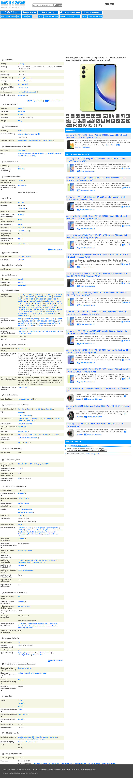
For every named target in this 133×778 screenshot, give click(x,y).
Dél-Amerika (33, 742)
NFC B (27, 442)
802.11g (37, 434)
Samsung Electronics (24, 78)
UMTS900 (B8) (28, 299)
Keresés (58, 5)
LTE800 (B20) (29, 305)
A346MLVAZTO (23, 87)
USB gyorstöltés (36, 418)
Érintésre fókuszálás (38, 532)
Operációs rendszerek (70, 12)
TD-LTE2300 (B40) (36, 307)
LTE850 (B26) (40, 305)
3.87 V (20, 709)
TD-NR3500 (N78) (24, 316)
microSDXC (48, 409)
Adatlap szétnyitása (35, 101)
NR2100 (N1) (38, 309)
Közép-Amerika (23, 742)
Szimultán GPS (22, 464)
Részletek (110, 145)
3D (19, 645)
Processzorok (48, 12)
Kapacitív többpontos (25, 399)
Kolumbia (31, 737)
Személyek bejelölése (35, 534)
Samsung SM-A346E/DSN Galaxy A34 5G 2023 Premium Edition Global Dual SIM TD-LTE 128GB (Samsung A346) (96, 236)
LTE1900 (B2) (52, 299)
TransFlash (21, 409)
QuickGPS (45, 464)
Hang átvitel (22, 331)
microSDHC (38, 409)
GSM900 (29, 295)
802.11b (29, 434)
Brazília (20, 737)
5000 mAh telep (23, 714)
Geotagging (37, 464)
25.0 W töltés (22, 426)
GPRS (19, 319)
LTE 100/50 (21, 323)
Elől (19, 596)
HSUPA (60, 319)
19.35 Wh (21, 719)
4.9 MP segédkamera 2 (25, 570)
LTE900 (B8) (27, 303)
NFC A (20, 442)
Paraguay (42, 739)
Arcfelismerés (22, 534)
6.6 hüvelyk (21, 208)
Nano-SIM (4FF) (23, 328)
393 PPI (20, 224)
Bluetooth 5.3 (22, 431)
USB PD (20, 420)
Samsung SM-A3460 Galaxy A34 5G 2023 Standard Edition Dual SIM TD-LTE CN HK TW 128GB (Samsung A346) (97, 332)
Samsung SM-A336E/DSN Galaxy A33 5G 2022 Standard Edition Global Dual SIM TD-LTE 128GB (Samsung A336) (96, 136)
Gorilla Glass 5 (22, 244)
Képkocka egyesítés (52, 528)
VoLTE (30, 333)
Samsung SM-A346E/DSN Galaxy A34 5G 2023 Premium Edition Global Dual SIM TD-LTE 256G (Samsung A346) (96, 274)
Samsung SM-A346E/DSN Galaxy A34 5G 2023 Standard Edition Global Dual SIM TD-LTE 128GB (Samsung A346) (96, 217)
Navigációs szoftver (34, 140)
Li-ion (20, 700)
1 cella (20, 706)
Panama (35, 739)
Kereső (3, 16)
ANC (59, 331)
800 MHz (21, 260)
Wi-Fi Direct (22, 438)
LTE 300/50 (42, 323)
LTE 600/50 (52, 323)
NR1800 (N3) (50, 309)
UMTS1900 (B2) (29, 297)
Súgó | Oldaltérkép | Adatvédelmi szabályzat (81, 769)
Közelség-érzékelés (24, 655)
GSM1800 (38, 295)
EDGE (36, 319)
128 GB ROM (22, 185)
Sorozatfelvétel (26, 532)
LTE (59, 321)
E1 (19, 474)
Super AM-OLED (23, 231)
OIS (30, 528)
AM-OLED (21, 228)
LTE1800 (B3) (22, 301)
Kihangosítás (53, 331)
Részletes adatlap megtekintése (77, 445)
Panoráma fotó (51, 532)
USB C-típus (22, 285)
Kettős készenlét (23, 349)
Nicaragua (29, 739)
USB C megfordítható (25, 423)
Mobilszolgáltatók (92, 12)
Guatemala (53, 737)
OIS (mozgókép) (39, 528)
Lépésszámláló (38, 655)
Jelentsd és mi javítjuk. (92, 454)
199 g (20, 121)
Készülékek (10, 12)
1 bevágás (21, 202)
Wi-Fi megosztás (32, 438)
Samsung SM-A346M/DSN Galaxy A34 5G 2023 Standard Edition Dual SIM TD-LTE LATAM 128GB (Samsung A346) (78, 763)
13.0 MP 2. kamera (24, 606)
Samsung (21, 64)
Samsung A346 (23, 84)
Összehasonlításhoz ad (54, 101)
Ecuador (46, 737)
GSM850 (21, 295)
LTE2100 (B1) (40, 299)
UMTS (53, 319)
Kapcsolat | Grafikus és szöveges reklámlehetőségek (48, 769)
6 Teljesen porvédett (24, 668)
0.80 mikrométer (23, 498)
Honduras (21, 739)
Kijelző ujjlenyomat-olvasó (26, 653)
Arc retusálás (50, 626)
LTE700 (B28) (52, 305)
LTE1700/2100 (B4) (36, 301)
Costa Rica (39, 737)
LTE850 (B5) (49, 301)
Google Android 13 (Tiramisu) (27, 134)
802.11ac (55, 434)
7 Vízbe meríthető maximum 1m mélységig (32, 673)
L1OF (19, 469)
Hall (39, 653)
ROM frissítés (29, 12)
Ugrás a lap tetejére (8, 769)
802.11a (20, 434)
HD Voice (22, 333)
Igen (19, 166)
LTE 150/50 (32, 323)
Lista (18, 16)
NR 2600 (39, 325)
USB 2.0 (20, 412)
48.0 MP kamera (23, 503)
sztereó (20, 279)
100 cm (20, 680)
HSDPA (31, 321)
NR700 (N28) (50, 311)
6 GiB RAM (21, 169)
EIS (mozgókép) (23, 528)
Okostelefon (22, 95)
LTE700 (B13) (50, 303)
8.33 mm (21, 214)
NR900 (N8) (39, 311)
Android (20, 131)
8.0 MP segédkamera (25, 550)
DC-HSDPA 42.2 (50, 321)
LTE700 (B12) (39, 303)
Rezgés (45, 331)
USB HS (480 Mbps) (24, 415)
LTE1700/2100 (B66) (24, 309)
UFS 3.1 (20, 180)
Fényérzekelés (46, 653)
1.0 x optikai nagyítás (25, 509)
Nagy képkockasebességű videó (53, 530)
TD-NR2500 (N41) (36, 314)
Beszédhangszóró (34, 331)
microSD (28, 409)
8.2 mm (20, 114)
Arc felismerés (48, 140)
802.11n (46, 434)
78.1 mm (21, 108)
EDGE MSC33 (45, 319)
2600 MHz (21, 150)
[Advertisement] (66, 37)
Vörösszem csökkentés (34, 530)
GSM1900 (48, 295)
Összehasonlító (11, 16)
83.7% (20, 219)
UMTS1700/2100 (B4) (44, 297)
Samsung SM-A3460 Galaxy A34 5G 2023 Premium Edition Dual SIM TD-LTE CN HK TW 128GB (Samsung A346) (97, 313)
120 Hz (20, 239)
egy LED (20, 525)
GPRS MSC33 (29, 319)
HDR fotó (21, 530)
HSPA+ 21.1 (40, 321)
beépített (21, 703)
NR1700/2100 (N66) (51, 314)
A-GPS (30, 464)
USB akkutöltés (23, 418)
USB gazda (47, 418)
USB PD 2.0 (29, 420)
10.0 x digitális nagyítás (25, 512)
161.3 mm (21, 111)
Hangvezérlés (22, 140)
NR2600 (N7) (28, 311)
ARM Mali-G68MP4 (24, 256)
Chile (25, 737)
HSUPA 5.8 (24, 321)
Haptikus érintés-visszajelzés (27, 92)
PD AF (20, 515)
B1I (19, 479)
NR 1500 (30, 325)
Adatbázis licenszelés (23, 769)
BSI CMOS (21, 493)
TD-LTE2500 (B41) (51, 307)
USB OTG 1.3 (58, 418)
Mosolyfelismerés (49, 534)
